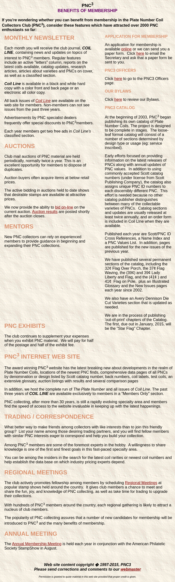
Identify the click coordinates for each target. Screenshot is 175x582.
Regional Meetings (141, 483)
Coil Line (43, 101)
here (140, 53)
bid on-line (64, 207)
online (126, 49)
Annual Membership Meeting (36, 544)
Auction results (45, 212)
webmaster (131, 569)
